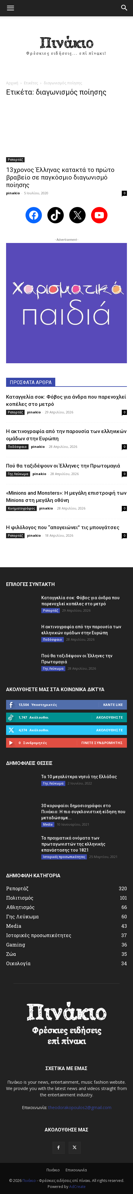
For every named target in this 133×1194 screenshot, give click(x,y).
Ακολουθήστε (109, 717)
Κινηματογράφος (21, 508)
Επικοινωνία (76, 1170)
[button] (10, 8)
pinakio (13, 193)
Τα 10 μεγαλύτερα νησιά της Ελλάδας (79, 776)
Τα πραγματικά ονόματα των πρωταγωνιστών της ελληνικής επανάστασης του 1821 (73, 844)
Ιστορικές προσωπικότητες (64, 857)
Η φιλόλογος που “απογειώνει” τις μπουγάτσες (62, 527)
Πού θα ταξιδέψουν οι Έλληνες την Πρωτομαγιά (63, 466)
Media (48, 824)
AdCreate (77, 1186)
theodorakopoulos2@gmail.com (79, 1107)
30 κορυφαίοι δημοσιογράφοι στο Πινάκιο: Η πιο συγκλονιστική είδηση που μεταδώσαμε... (83, 811)
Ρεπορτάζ (15, 159)
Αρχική (12, 83)
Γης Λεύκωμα (18, 474)
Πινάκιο (53, 1170)
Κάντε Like (113, 704)
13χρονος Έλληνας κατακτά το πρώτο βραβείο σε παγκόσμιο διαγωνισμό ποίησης (60, 177)
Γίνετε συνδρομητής (102, 742)
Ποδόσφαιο (17, 447)
